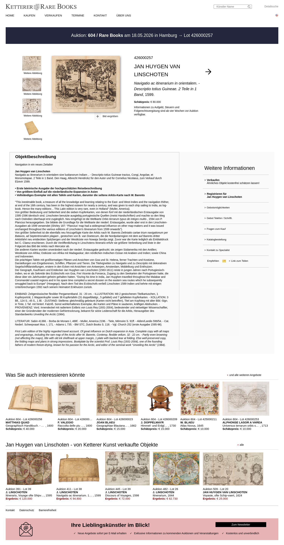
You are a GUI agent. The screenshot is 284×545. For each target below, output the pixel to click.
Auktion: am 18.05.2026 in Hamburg (124, 35)
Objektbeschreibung (35, 156)
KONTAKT (100, 15)
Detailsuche (271, 6)
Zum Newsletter (241, 524)
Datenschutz (26, 510)
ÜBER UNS (123, 15)
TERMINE (78, 15)
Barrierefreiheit (47, 510)
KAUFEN (29, 15)
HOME (10, 15)
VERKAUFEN (53, 15)
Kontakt (10, 510)
